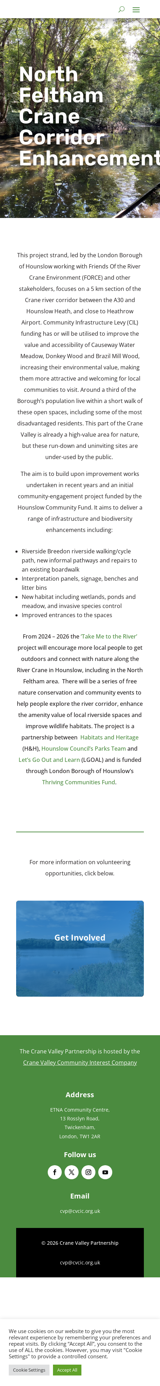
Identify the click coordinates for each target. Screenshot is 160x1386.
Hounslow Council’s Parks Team (83, 748)
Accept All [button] (67, 1370)
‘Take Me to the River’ (109, 636)
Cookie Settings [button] (29, 1370)
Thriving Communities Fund (78, 782)
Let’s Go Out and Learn (49, 760)
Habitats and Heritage (109, 737)
